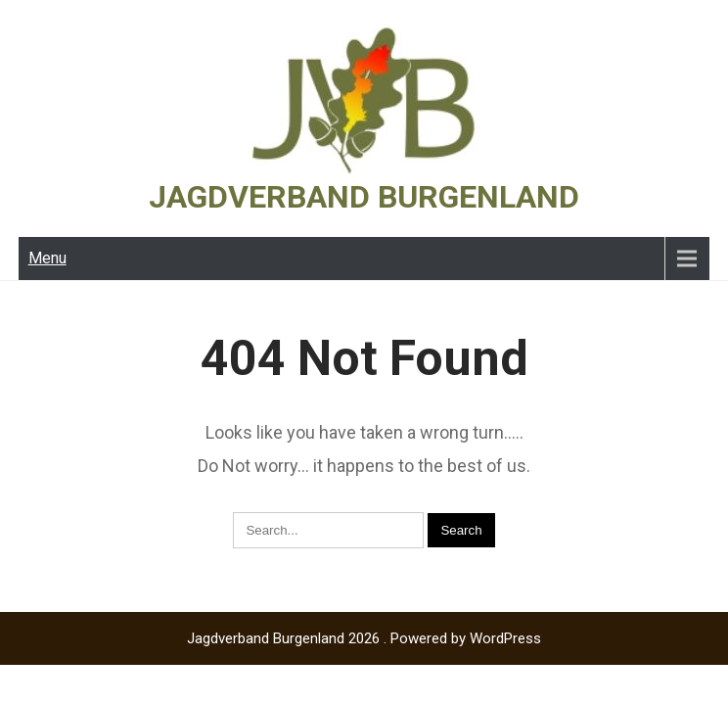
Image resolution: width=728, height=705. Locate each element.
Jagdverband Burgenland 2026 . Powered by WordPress (364, 638)
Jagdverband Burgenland (364, 196)
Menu (47, 258)
